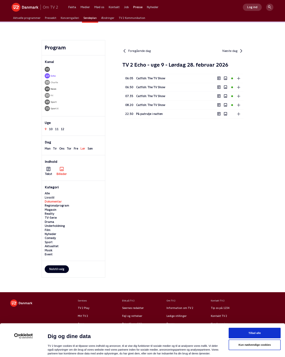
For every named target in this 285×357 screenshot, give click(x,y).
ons (62, 148)
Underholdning (55, 226)
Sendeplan (90, 18)
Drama (49, 222)
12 (62, 129)
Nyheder (152, 7)
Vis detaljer (176, 349)
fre (76, 148)
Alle (47, 193)
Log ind (252, 7)
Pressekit (50, 18)
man (48, 148)
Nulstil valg (56, 269)
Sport (49, 242)
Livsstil (49, 197)
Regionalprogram (57, 205)
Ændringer (107, 18)
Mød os (99, 7)
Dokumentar (53, 201)
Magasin (50, 209)
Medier (85, 7)
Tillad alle (254, 303)
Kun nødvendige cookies (254, 315)
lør (83, 148)
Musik (48, 250)
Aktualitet (52, 246)
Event (49, 254)
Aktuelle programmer (27, 18)
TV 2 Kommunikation (132, 18)
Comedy (50, 238)
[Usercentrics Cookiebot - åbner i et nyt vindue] (23, 306)
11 (57, 129)
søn (90, 148)
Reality (49, 213)
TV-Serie (51, 217)
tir (55, 148)
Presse (137, 7)
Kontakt (114, 7)
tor (69, 148)
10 (51, 129)
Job (126, 7)
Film (47, 230)
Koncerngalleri (70, 18)
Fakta (72, 7)
